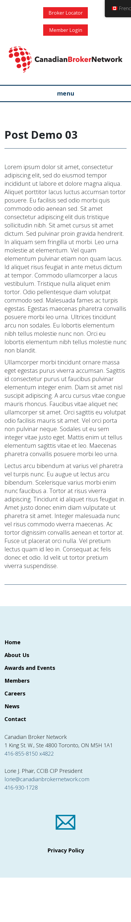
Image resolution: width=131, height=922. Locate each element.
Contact (15, 719)
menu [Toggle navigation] (65, 93)
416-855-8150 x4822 (29, 753)
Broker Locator (66, 13)
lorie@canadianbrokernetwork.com (46, 779)
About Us (16, 655)
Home (12, 642)
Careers (14, 693)
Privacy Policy (65, 850)
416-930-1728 (21, 787)
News (11, 706)
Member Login (65, 30)
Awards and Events (29, 667)
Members (16, 680)
